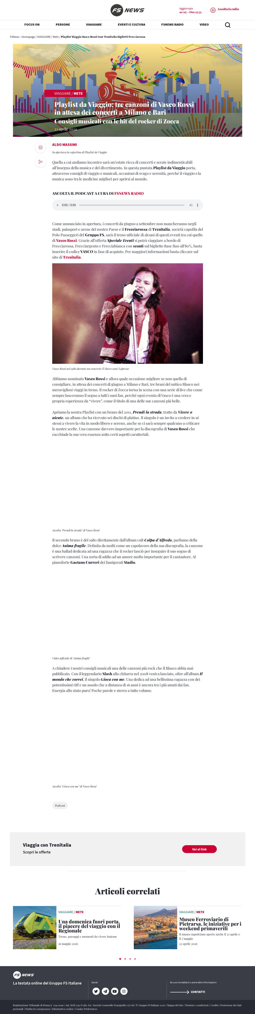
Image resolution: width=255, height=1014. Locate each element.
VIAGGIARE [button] (94, 25)
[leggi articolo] (34, 927)
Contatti (187, 992)
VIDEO (204, 25)
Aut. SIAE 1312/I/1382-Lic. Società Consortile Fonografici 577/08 (99, 1005)
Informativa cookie (63, 1008)
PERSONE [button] (63, 25)
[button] (120, 959)
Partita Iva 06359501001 (38, 1008)
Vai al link (199, 849)
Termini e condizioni (197, 1005)
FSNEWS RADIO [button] (172, 25)
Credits (214, 1005)
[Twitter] (96, 991)
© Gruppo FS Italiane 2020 (151, 1005)
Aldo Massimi (64, 144)
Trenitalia (72, 257)
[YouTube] (114, 991)
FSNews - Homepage (22, 37)
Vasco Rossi (66, 240)
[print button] (40, 147)
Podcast (60, 805)
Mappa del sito (175, 1005)
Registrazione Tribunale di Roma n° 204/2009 (38, 1005)
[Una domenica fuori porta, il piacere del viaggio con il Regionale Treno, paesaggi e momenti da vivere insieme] (89, 929)
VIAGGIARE (43, 37)
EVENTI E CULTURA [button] (131, 25)
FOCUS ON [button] (32, 25)
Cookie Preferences (86, 1008)
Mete (56, 37)
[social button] (40, 161)
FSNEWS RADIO (129, 193)
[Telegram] (105, 991)
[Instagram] (124, 991)
